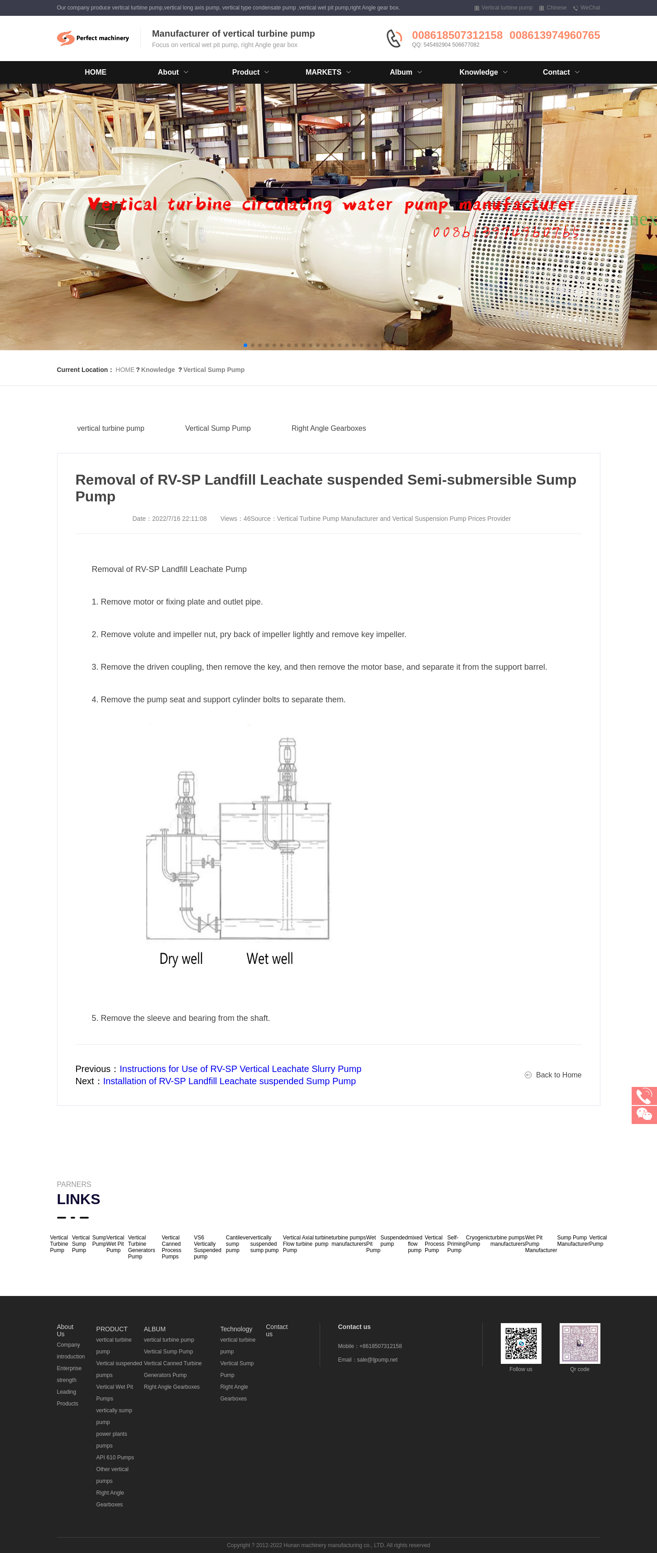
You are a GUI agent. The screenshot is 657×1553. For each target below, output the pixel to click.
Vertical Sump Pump (214, 369)
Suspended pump (394, 1240)
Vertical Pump (598, 1240)
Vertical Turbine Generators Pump (141, 1247)
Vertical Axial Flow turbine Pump (298, 1243)
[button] (245, 345)
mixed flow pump (415, 1243)
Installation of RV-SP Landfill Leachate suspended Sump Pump (229, 1081)
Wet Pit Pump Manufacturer (541, 1243)
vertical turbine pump (111, 447)
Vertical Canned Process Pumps (171, 1247)
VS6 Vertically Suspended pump (207, 1247)
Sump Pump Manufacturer (573, 1240)
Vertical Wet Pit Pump (115, 1243)
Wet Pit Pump (373, 1243)
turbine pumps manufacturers (348, 1240)
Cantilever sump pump (238, 1243)
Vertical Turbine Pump (59, 1243)
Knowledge (158, 369)
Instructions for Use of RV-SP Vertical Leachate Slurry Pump (240, 1069)
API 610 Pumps (115, 1457)
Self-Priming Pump (456, 1243)
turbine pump (323, 1240)
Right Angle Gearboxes (329, 447)
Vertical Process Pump (434, 1243)
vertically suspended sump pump (264, 1243)
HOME (95, 72)
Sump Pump (99, 1240)
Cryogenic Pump (478, 1240)
